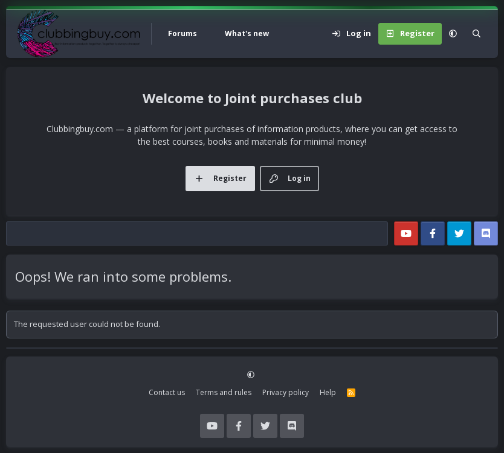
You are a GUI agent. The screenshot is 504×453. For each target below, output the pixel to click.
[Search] (476, 34)
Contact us (167, 392)
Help (328, 392)
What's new (247, 33)
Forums (182, 33)
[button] (211, 34)
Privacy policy (285, 392)
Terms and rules (223, 392)
